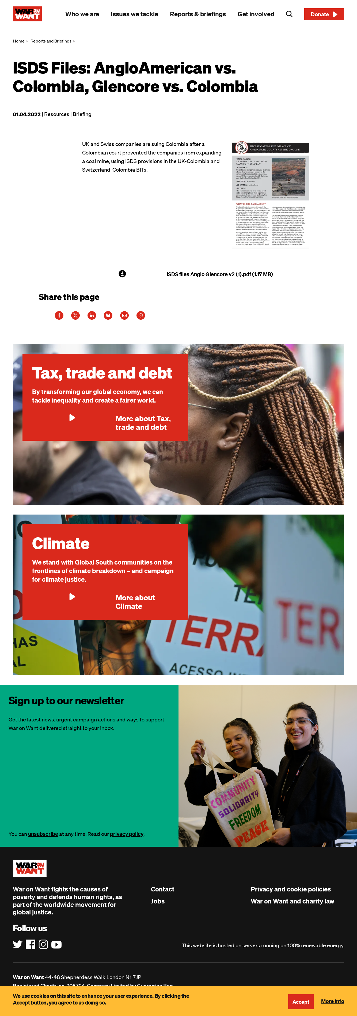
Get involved (256, 14)
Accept (300, 1002)
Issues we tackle (134, 14)
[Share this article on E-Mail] (143, 317)
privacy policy (126, 838)
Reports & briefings (198, 14)
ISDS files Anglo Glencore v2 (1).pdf (209, 274)
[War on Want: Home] (27, 13)
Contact (162, 893)
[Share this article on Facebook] (61, 317)
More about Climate (93, 606)
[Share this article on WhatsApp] (164, 317)
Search (289, 14)
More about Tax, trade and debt (101, 426)
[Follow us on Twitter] (17, 949)
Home (19, 41)
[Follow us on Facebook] (30, 949)
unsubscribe (43, 838)
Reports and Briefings (51, 41)
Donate (320, 14)
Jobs (158, 905)
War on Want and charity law (292, 905)
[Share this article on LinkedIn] (102, 317)
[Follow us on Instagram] (43, 949)
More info (332, 1001)
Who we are (82, 14)
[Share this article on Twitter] (81, 317)
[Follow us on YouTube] (56, 949)
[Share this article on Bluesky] (123, 317)
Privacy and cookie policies (291, 893)
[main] (178, 358)
